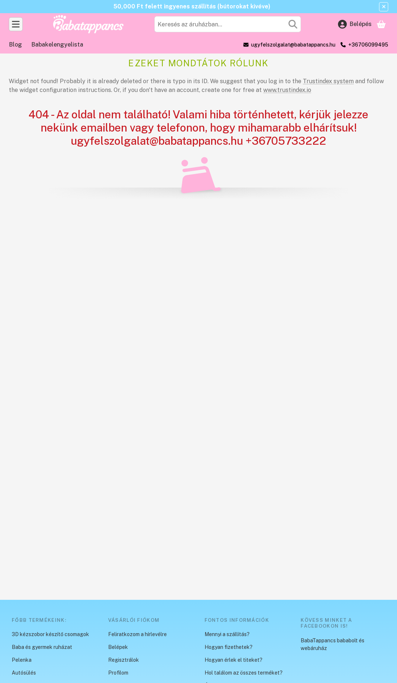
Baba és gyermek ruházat (42, 647)
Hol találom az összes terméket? (244, 673)
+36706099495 (368, 45)
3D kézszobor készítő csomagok (50, 634)
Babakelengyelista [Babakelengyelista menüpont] (57, 44)
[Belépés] (354, 24)
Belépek (118, 647)
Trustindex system (328, 81)
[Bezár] (383, 6)
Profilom (118, 673)
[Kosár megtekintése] (381, 24)
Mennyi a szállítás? (227, 634)
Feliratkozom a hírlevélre (137, 634)
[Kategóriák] (16, 24)
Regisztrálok (123, 660)
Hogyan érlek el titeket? (233, 660)
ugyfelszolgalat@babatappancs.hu (293, 45)
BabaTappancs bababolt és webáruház (332, 644)
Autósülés (24, 673)
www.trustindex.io (287, 89)
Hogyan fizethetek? (229, 647)
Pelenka (22, 660)
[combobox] (227, 24)
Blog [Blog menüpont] (15, 44)
